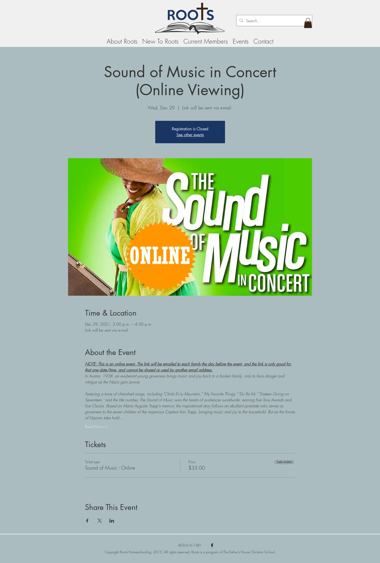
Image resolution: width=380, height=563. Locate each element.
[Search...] (274, 20)
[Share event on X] (99, 521)
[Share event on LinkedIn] (111, 521)
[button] (308, 23)
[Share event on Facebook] (87, 521)
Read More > (96, 426)
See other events (190, 135)
